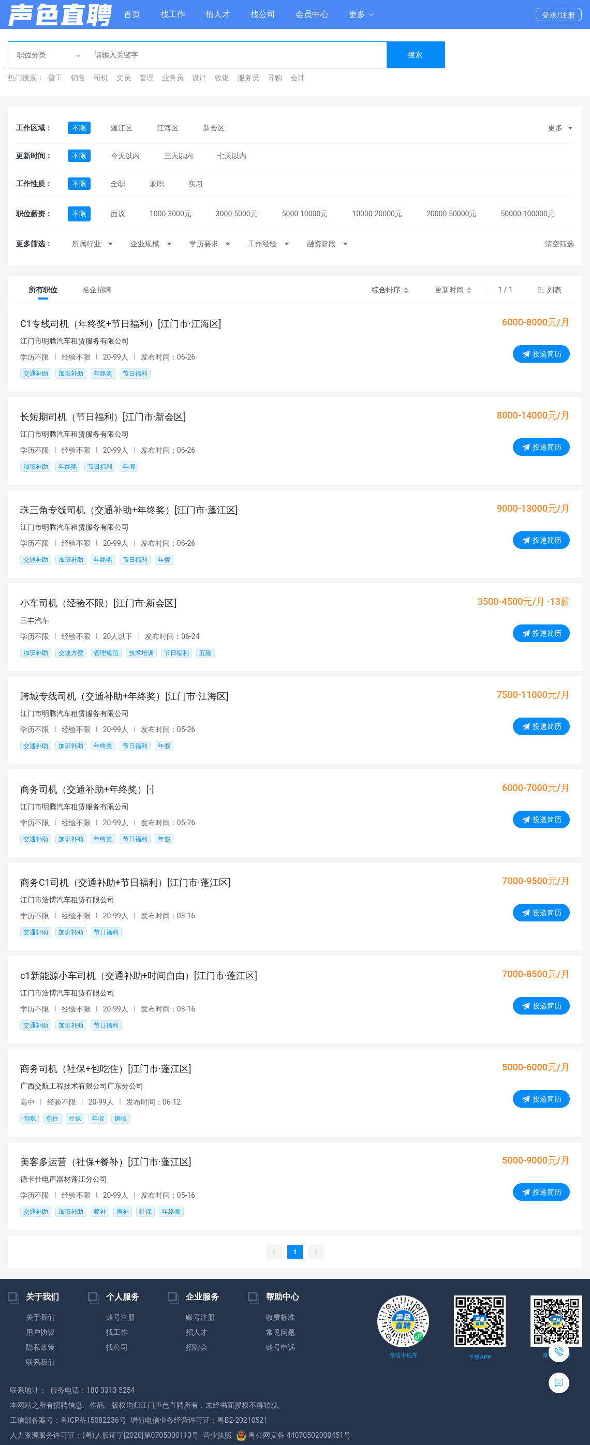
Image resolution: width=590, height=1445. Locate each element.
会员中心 (312, 14)
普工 (55, 77)
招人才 (217, 14)
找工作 (172, 14)
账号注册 (120, 1317)
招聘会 (197, 1347)
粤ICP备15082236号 (93, 1420)
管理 (146, 77)
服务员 (248, 77)
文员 (123, 77)
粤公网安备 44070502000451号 (293, 1435)
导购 (275, 77)
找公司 (262, 14)
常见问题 (280, 1332)
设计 (199, 77)
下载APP (479, 1357)
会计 (297, 77)
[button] (362, 14)
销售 (78, 77)
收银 (222, 77)
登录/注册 (559, 15)
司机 (101, 77)
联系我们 (40, 1362)
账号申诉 (280, 1347)
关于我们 (40, 1317)
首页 (132, 14)
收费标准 (280, 1317)
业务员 (173, 77)
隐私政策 (40, 1347)
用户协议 (40, 1332)
